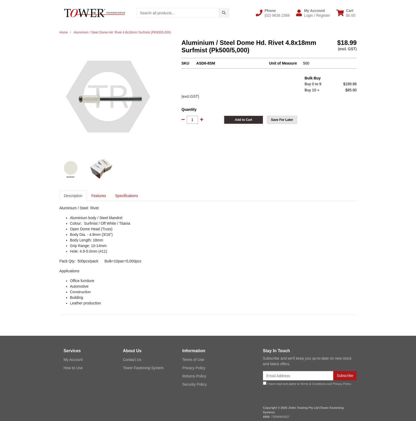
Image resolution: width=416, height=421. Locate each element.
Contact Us (132, 360)
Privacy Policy (193, 368)
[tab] (73, 196)
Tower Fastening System (143, 368)
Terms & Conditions (313, 383)
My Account (73, 360)
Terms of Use (193, 360)
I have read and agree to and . (307, 383)
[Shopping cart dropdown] (345, 13)
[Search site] (224, 13)
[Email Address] (298, 375)
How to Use (73, 368)
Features (99, 196)
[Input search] (177, 13)
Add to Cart (243, 120)
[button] (273, 13)
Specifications (126, 196)
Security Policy (194, 384)
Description (73, 196)
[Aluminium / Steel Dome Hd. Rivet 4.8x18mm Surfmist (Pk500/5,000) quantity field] (192, 120)
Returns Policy (194, 376)
